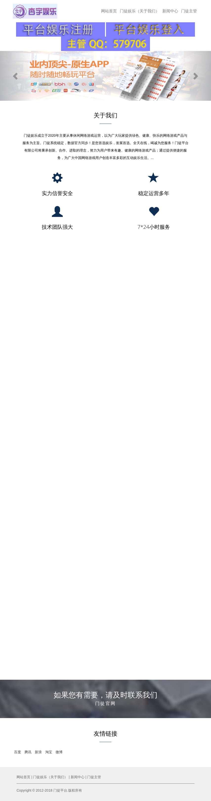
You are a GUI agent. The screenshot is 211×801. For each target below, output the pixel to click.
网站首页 (109, 11)
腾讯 (27, 752)
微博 (59, 752)
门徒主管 (189, 11)
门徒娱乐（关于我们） (139, 11)
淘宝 (48, 752)
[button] (16, 76)
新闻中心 (170, 11)
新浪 (38, 752)
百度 (17, 752)
